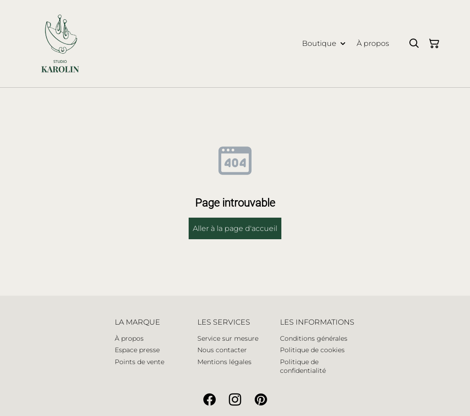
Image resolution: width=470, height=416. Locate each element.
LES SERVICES (223, 322)
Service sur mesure (227, 338)
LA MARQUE (137, 322)
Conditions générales (313, 338)
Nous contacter (222, 350)
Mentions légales (224, 362)
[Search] (414, 44)
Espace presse (137, 350)
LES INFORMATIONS (317, 322)
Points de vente (139, 362)
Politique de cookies (312, 350)
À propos (129, 338)
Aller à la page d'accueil (235, 228)
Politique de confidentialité (303, 366)
